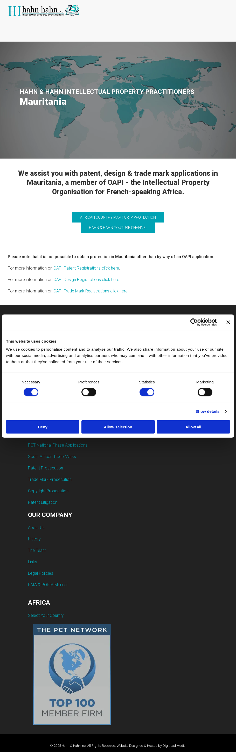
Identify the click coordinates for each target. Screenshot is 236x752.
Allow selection (118, 427)
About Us (36, 527)
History (34, 539)
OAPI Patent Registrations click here (86, 268)
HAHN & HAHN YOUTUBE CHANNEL (118, 228)
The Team (37, 550)
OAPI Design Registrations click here (86, 279)
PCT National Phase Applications (57, 445)
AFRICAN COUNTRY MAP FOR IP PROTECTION (118, 217)
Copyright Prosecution (48, 490)
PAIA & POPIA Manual (47, 584)
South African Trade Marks (52, 456)
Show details (208, 411)
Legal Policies (40, 573)
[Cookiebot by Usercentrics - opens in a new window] (194, 322)
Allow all (193, 427)
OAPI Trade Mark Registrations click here (90, 291)
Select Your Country (46, 615)
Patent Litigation (42, 502)
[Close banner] (228, 322)
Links (32, 561)
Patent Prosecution (45, 468)
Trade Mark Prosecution (50, 479)
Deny (42, 427)
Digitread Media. (174, 746)
